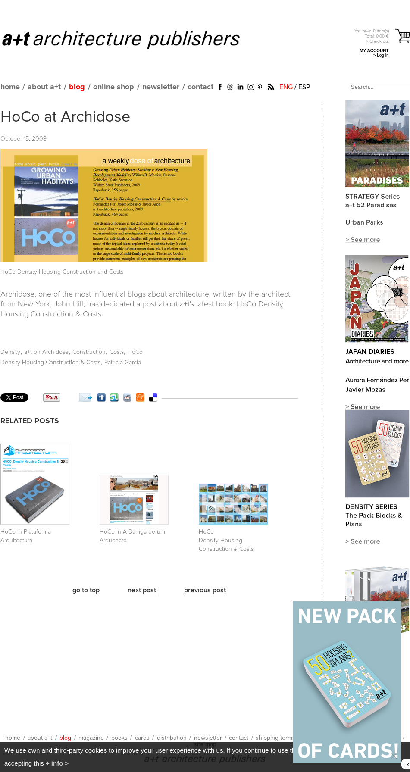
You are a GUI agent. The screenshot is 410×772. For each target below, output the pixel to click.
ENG (286, 87)
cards (142, 738)
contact (200, 87)
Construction (89, 352)
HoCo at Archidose (65, 117)
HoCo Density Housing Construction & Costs (226, 540)
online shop (113, 87)
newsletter (160, 87)
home (10, 87)
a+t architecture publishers (131, 39)
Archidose (17, 294)
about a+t (44, 87)
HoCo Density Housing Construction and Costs (61, 272)
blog (77, 87)
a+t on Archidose (46, 352)
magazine (91, 738)
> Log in (381, 55)
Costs (117, 352)
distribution (172, 738)
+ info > (57, 763)
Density (10, 352)
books (119, 738)
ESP (304, 87)
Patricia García (122, 362)
